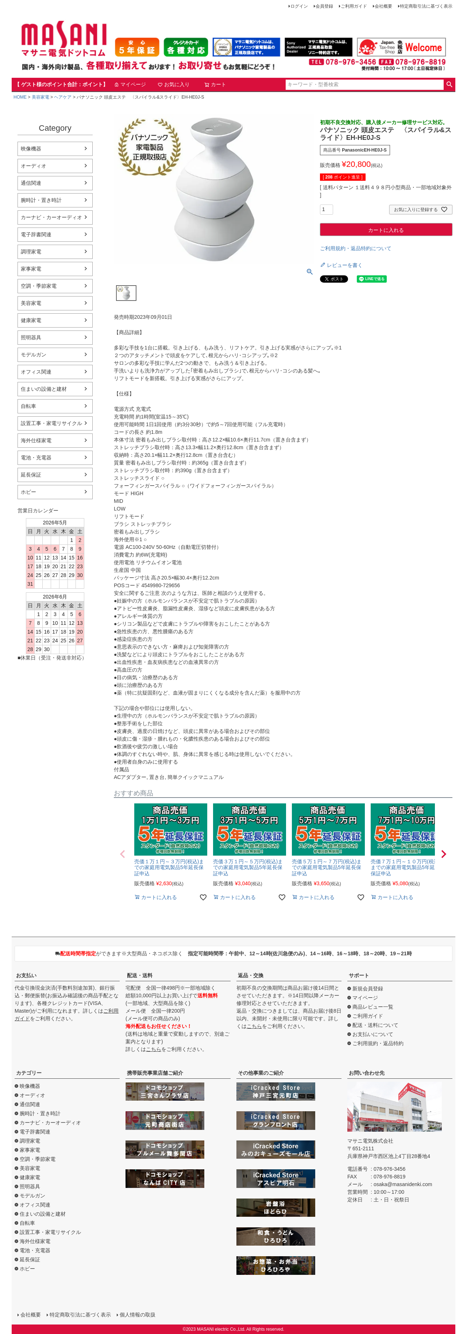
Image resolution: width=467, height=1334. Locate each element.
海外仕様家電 (36, 440)
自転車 (28, 406)
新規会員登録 (367, 988)
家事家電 (31, 269)
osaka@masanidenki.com (403, 1184)
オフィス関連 (36, 372)
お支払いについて (372, 1034)
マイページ (130, 84)
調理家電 (31, 252)
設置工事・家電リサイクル (51, 423)
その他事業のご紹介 (261, 1073)
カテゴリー (29, 1073)
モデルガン (33, 355)
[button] (122, 854)
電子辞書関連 (36, 234)
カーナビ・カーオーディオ (51, 217)
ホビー (28, 492)
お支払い (26, 975)
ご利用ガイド (354, 6)
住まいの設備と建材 (44, 389)
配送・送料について (375, 1025)
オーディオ (33, 166)
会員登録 (324, 6)
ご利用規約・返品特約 (378, 1043)
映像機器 (31, 149)
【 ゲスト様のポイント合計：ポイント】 (61, 84)
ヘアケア (63, 97)
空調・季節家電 (39, 286)
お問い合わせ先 (367, 1073)
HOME (20, 97)
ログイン (299, 6)
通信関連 (31, 183)
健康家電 (31, 320)
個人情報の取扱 (137, 1315)
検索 (449, 85)
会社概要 (383, 6)
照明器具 (31, 337)
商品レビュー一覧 (372, 1007)
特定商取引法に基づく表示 (426, 6)
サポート (359, 975)
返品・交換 (250, 975)
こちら (153, 1049)
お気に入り (174, 84)
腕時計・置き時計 (41, 200)
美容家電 (40, 97)
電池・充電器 (36, 457)
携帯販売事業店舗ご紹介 (155, 1073)
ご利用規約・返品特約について (355, 248)
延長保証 (31, 475)
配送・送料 (140, 975)
